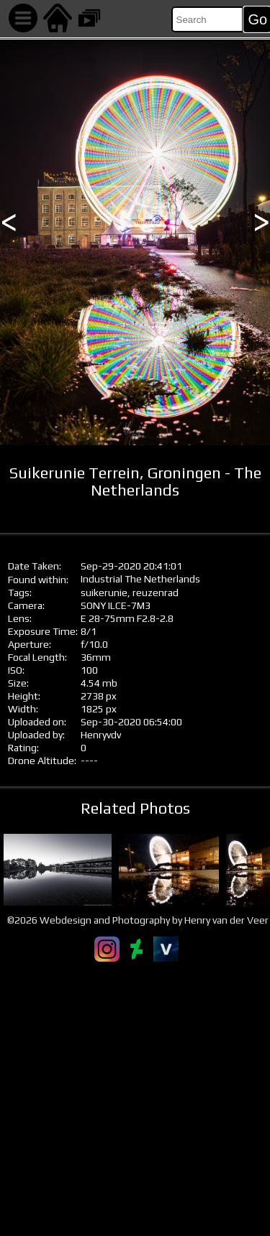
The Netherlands (162, 579)
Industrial (101, 579)
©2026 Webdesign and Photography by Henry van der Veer (138, 920)
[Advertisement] (135, 1098)
